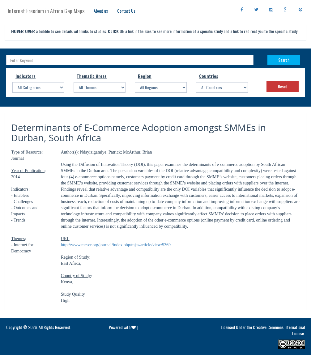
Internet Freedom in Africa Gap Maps (46, 11)
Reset (282, 86)
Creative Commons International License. (279, 330)
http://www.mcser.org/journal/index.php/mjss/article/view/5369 (116, 245)
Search (283, 60)
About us (101, 10)
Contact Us (126, 10)
